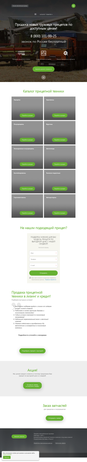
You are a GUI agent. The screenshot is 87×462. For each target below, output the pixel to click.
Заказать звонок (19, 436)
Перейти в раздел (27, 115)
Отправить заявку (54, 418)
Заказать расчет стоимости (43, 69)
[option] (43, 41)
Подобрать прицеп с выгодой (32, 351)
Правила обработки (50, 279)
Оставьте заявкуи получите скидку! (32, 385)
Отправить (43, 273)
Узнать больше (7, 454)
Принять (6, 457)
